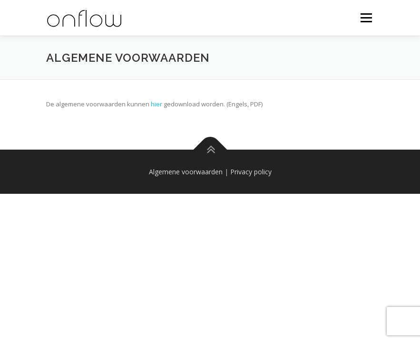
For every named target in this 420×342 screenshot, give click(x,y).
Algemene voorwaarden (186, 171)
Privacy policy (251, 171)
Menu (366, 17)
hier (156, 104)
